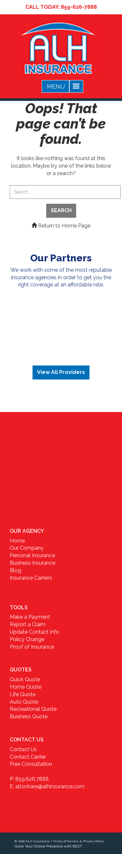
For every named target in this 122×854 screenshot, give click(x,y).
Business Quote (28, 716)
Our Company (27, 548)
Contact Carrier (28, 757)
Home (17, 541)
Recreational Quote (33, 709)
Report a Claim (28, 624)
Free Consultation (31, 764)
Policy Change (27, 639)
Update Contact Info (34, 632)
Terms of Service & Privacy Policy (78, 841)
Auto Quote (24, 702)
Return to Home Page (61, 226)
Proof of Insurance (32, 647)
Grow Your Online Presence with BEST (48, 846)
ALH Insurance (38, 841)
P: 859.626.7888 (29, 779)
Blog (15, 570)
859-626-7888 (79, 7)
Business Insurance (32, 563)
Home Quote (25, 687)
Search (61, 210)
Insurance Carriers (31, 578)
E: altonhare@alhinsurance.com (47, 786)
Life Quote (22, 694)
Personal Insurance (32, 555)
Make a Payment (30, 617)
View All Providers (61, 372)
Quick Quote (25, 679)
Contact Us (23, 749)
